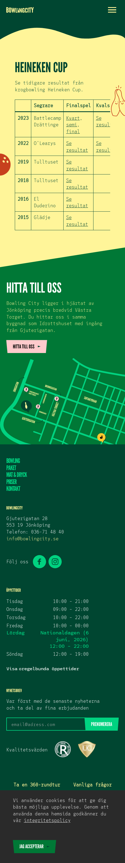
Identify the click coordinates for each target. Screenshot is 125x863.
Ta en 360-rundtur (36, 785)
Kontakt (13, 488)
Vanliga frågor (92, 785)
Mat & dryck (16, 475)
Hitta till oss (24, 346)
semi (71, 124)
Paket (11, 468)
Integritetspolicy (47, 820)
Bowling (13, 461)
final (73, 131)
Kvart (73, 118)
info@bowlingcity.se (32, 538)
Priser (11, 482)
